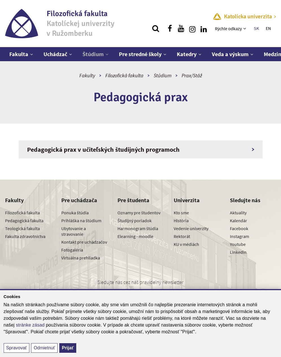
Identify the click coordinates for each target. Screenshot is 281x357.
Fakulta (18, 54)
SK (256, 28)
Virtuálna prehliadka (80, 258)
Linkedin (238, 252)
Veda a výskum (230, 54)
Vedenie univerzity (191, 228)
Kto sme (181, 212)
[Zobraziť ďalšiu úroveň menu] (245, 28)
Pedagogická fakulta (24, 220)
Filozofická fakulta (124, 75)
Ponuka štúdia (75, 212)
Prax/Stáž (192, 75)
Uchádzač (55, 54)
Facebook (239, 228)
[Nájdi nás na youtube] (181, 28)
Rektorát (182, 236)
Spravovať (16, 347)
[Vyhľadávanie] (155, 28)
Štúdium (93, 54)
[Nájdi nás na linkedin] (203, 28)
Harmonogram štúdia (137, 228)
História (181, 220)
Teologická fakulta (22, 228)
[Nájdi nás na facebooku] (169, 28)
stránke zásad (30, 325)
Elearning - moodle (135, 236)
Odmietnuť (44, 347)
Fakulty (87, 75)
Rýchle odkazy (228, 28)
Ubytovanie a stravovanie (73, 231)
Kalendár (238, 220)
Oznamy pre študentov (138, 212)
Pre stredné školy (140, 54)
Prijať (68, 347)
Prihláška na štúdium (81, 220)
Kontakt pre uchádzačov (84, 242)
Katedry (187, 54)
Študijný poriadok (134, 220)
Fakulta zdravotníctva (25, 236)
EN (268, 28)
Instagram (239, 236)
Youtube (238, 244)
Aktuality (238, 212)
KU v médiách (186, 244)
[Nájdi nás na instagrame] (192, 28)
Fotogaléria (72, 250)
